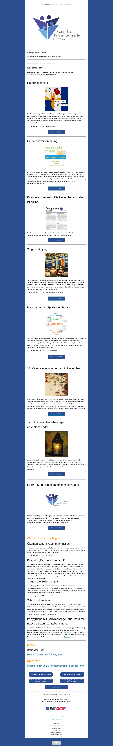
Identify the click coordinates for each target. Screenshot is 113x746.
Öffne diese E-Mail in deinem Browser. (61, 4)
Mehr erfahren (56, 132)
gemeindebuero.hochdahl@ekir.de (56, 736)
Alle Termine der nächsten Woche (41, 674)
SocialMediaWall (56, 687)
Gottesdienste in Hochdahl (72, 674)
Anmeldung (67, 637)
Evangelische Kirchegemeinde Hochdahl (56, 725)
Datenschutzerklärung (56, 719)
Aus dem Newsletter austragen (56, 716)
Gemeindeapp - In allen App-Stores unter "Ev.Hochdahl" (72, 680)
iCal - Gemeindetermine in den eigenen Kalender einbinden (40, 680)
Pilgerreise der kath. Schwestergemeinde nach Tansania (55, 665)
